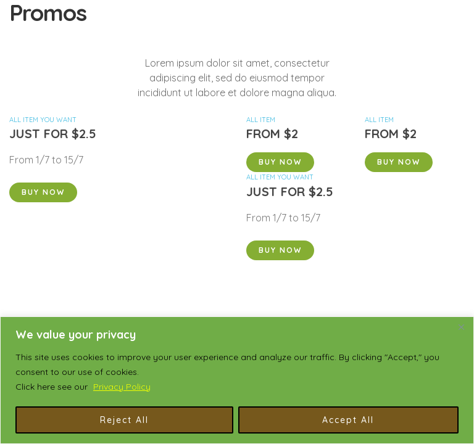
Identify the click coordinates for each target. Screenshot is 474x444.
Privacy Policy (122, 386)
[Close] (461, 326)
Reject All (124, 420)
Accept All (348, 420)
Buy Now (43, 192)
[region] (237, 380)
